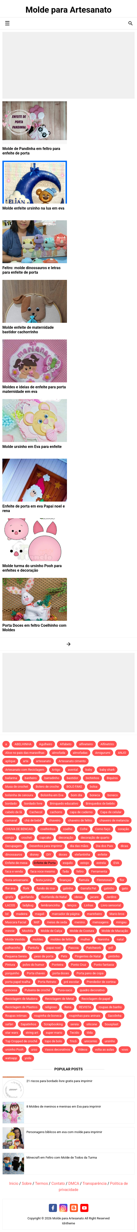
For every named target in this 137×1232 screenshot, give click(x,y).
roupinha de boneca (47, 1015)
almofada (58, 753)
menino (80, 922)
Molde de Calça (51, 931)
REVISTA (85, 1007)
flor (122, 880)
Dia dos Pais (104, 846)
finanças (65, 880)
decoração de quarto (95, 837)
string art (32, 1032)
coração (123, 829)
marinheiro (94, 914)
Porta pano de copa (89, 973)
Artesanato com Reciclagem (24, 769)
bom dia (76, 795)
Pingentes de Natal (88, 956)
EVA (116, 863)
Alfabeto (65, 744)
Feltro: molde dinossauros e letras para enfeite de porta (31, 270)
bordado (11, 803)
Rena (67, 1007)
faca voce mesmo (42, 871)
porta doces (60, 973)
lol (7, 914)
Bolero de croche (47, 786)
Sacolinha (115, 1015)
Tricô (73, 1041)
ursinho (110, 1041)
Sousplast (111, 1024)
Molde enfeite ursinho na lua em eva (33, 208)
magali (39, 914)
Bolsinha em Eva (52, 795)
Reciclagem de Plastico (21, 1007)
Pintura (10, 964)
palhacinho (12, 948)
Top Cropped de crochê (21, 1041)
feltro (80, 871)
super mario (54, 1032)
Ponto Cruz (78, 964)
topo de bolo (53, 1041)
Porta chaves (36, 973)
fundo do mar (46, 888)
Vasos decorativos (57, 1049)
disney (34, 854)
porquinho (12, 973)
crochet (26, 837)
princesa (11, 990)
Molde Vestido (15, 939)
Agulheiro (45, 744)
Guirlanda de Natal (54, 897)
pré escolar (71, 982)
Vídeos (82, 1049)
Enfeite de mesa (16, 863)
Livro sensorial (111, 905)
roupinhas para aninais (84, 1015)
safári (9, 1024)
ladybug (28, 905)
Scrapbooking (53, 1024)
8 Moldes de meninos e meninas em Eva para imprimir (63, 1106)
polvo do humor (33, 964)
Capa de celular (111, 812)
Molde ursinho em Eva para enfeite (32, 446)
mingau (121, 922)
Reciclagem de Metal (59, 999)
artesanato (43, 761)
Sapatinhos (28, 1024)
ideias (78, 897)
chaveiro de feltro (80, 820)
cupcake (45, 837)
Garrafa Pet (88, 888)
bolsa (93, 786)
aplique (10, 761)
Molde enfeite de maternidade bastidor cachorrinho (28, 329)
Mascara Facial (15, 922)
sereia (74, 1024)
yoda (28, 1058)
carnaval (11, 820)
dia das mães (79, 846)
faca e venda (14, 871)
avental (73, 769)
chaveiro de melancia (114, 820)
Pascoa (73, 948)
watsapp (11, 1058)
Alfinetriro (107, 744)
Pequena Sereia (16, 956)
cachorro (56, 812)
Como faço (102, 829)
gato (125, 888)
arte (25, 761)
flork (26, 888)
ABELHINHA (23, 744)
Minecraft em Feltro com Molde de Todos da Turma (61, 1157)
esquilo (68, 863)
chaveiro (55, 820)
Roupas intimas (16, 1015)
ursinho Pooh (14, 1049)
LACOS (10, 905)
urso (34, 1049)
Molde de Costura (82, 931)
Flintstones (104, 880)
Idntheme (68, 1223)
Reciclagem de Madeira (21, 999)
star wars (11, 1032)
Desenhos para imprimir (45, 846)
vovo (125, 1049)
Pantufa (33, 948)
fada (66, 871)
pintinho (114, 956)
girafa (9, 897)
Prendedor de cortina (101, 982)
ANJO (122, 753)
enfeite (102, 854)
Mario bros (117, 914)
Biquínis (112, 778)
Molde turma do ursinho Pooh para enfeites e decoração (32, 568)
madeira (21, 914)
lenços (71, 905)
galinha (68, 888)
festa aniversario (16, 880)
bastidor (72, 778)
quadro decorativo (92, 990)
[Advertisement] (68, 65)
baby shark (107, 769)
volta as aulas (104, 1049)
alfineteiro (86, 744)
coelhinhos (47, 829)
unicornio (90, 1041)
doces (63, 854)
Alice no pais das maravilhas (25, 753)
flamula (84, 880)
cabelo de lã (13, 812)
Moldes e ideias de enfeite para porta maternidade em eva (34, 389)
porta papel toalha (17, 982)
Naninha (103, 939)
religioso (51, 1007)
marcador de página (66, 914)
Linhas (88, 905)
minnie (10, 931)
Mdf (36, 922)
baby (89, 769)
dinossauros (13, 854)
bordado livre (33, 803)
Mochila (27, 931)
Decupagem (13, 846)
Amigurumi (102, 753)
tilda (90, 1032)
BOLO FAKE (74, 786)
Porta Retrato (47, 982)
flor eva (10, 888)
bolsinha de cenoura (19, 795)
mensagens (100, 922)
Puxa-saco (65, 990)
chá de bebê (33, 820)
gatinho (109, 888)
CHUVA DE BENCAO (19, 829)
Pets (64, 956)
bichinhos (92, 778)
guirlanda (27, 897)
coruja (9, 837)
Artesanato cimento (72, 761)
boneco (112, 795)
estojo (84, 863)
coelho (67, 829)
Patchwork (93, 948)
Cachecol (36, 812)
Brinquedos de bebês (100, 803)
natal (120, 939)
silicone (91, 1024)
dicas (124, 846)
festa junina (44, 880)
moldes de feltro (62, 939)
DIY (48, 854)
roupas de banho (110, 1007)
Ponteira (57, 964)
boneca (95, 795)
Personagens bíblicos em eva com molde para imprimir (64, 1132)
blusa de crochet (16, 786)
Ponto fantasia (104, 964)
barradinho (51, 778)
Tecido (74, 1032)
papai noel (53, 948)
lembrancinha (50, 905)
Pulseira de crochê (37, 990)
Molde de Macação (115, 931)
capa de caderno (81, 812)
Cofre (83, 829)
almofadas (80, 753)
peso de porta (43, 956)
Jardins (111, 897)
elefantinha (82, 854)
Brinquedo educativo (64, 803)
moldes (38, 939)
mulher (85, 939)
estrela (101, 863)
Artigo (56, 769)
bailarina (11, 778)
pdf (110, 948)
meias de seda (57, 922)
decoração (66, 837)
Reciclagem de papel (95, 999)
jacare (94, 897)
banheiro (31, 778)
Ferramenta (99, 871)
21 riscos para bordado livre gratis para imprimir (59, 1081)
